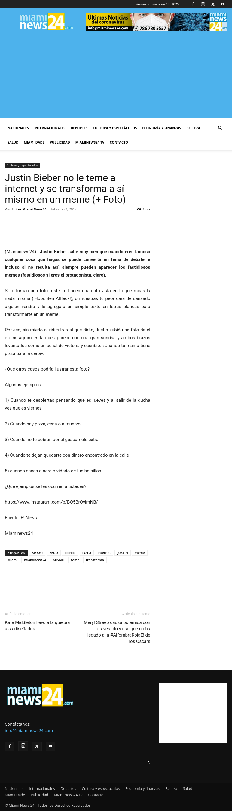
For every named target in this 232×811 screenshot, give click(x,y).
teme (75, 560)
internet (104, 552)
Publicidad (60, 142)
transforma (95, 560)
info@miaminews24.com (29, 730)
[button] (220, 128)
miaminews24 (35, 560)
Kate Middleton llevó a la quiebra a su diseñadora (37, 625)
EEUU (53, 552)
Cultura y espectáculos (115, 128)
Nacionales (18, 128)
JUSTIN (122, 552)
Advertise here (160, 762)
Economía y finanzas (161, 128)
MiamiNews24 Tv (89, 142)
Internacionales (49, 128)
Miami (12, 560)
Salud (13, 142)
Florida (70, 552)
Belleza (193, 128)
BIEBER (37, 552)
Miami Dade (34, 142)
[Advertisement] (116, 76)
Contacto (119, 142)
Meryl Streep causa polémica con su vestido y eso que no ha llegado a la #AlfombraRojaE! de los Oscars (117, 632)
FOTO (86, 552)
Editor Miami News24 (29, 209)
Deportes (79, 128)
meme (140, 552)
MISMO (58, 560)
